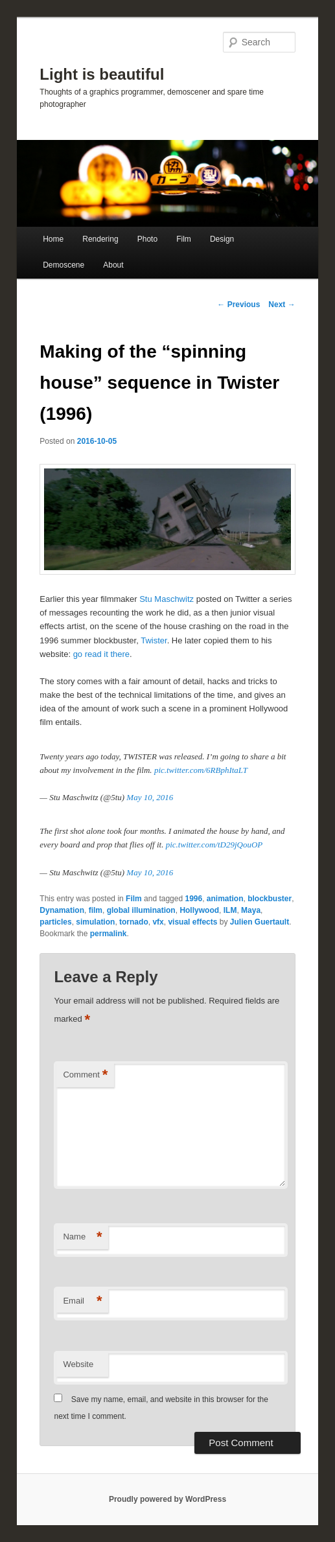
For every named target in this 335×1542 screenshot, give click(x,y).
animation (225, 898)
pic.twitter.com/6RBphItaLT (201, 770)
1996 (193, 898)
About (113, 265)
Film (183, 239)
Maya (250, 910)
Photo (147, 239)
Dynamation (62, 910)
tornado (133, 921)
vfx (157, 921)
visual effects (192, 921)
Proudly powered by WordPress (167, 1499)
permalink (108, 933)
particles (55, 921)
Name (82, 1237)
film (95, 910)
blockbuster (270, 898)
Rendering (100, 239)
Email (82, 1301)
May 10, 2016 (149, 797)
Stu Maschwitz (166, 599)
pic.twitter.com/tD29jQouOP (214, 844)
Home (53, 239)
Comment (85, 1075)
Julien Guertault (259, 921)
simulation (95, 921)
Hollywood (199, 910)
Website (78, 1364)
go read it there (101, 654)
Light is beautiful (102, 74)
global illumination (141, 910)
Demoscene (63, 265)
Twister (154, 640)
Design (222, 239)
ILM (230, 910)
